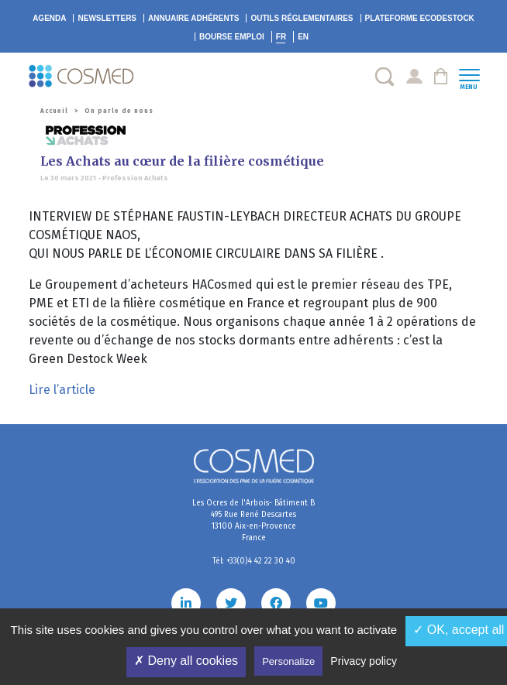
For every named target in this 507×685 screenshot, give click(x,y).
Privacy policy (363, 661)
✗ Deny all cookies (186, 660)
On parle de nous (118, 111)
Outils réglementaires (301, 18)
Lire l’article (62, 389)
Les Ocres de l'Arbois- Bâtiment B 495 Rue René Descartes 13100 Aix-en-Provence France (253, 520)
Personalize (288, 661)
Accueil (54, 111)
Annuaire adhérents (193, 18)
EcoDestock (419, 18)
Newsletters (107, 18)
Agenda (49, 18)
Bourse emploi (231, 37)
